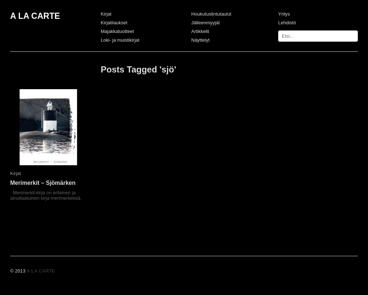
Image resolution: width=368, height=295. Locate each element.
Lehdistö (287, 22)
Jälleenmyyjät (205, 22)
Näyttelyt (200, 40)
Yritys (284, 14)
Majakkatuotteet (117, 31)
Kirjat (106, 14)
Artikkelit (200, 31)
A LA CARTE (35, 16)
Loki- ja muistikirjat (120, 40)
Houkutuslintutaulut (211, 14)
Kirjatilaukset (114, 22)
